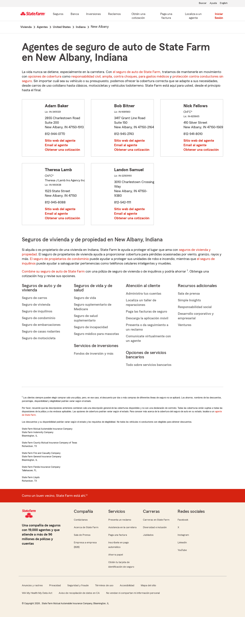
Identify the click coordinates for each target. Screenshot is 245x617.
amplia (107, 76)
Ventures (184, 325)
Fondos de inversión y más (93, 353)
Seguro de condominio (38, 318)
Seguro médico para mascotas (96, 334)
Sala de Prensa (82, 535)
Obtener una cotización (62, 149)
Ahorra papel (115, 554)
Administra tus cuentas (143, 293)
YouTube (182, 550)
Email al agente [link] (56, 145)
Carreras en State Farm (156, 519)
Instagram (183, 535)
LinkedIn (182, 542)
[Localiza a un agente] (193, 16)
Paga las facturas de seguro (146, 311)
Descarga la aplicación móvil (147, 318)
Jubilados (148, 535)
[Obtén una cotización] (138, 16)
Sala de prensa (189, 293)
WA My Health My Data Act (37, 593)
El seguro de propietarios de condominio (59, 259)
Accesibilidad (127, 585)
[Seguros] (58, 14)
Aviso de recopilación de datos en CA (79, 593)
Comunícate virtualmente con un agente (148, 338)
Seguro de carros (34, 298)
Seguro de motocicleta (38, 338)
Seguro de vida (85, 298)
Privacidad (55, 585)
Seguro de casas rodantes (41, 331)
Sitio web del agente (60, 140)
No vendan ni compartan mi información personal (133, 593)
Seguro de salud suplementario (86, 318)
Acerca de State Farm (86, 527)
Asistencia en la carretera (122, 527)
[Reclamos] (114, 14)
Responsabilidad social (195, 307)
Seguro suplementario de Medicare (92, 307)
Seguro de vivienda (36, 304)
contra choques (125, 76)
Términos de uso (104, 585)
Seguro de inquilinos (37, 311)
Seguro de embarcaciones (41, 324)
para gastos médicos (154, 76)
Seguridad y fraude (78, 585)
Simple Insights (189, 300)
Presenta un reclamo (119, 519)
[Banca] (74, 14)
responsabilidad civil (86, 76)
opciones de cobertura (44, 76)
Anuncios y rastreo (32, 585)
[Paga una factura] (166, 16)
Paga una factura (117, 535)
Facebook (183, 519)
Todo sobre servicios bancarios (148, 365)
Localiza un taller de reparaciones (141, 303)
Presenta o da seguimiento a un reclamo (147, 327)
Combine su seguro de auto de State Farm (53, 271)
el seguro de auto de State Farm (136, 72)
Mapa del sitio (148, 585)
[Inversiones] (93, 14)
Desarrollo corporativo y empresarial (196, 316)
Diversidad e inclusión (155, 527)
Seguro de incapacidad (91, 327)
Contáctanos (81, 519)
